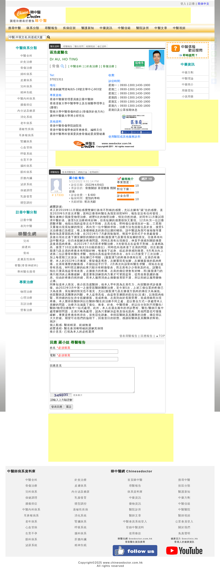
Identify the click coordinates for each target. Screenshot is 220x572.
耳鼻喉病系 (26, 135)
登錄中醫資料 (135, 527)
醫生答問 (79, 46)
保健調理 (26, 190)
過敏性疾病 (26, 129)
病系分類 (32, 28)
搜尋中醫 (14, 28)
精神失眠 (26, 92)
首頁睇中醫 (135, 479)
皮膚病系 (26, 80)
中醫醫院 (184, 509)
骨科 (26, 253)
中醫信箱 (124, 28)
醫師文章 (135, 515)
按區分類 (184, 485)
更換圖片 (77, 395)
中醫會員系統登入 (135, 521)
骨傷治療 (26, 67)
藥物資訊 (135, 503)
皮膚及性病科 (26, 259)
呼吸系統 (26, 153)
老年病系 (26, 123)
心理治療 (26, 297)
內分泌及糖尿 (26, 110)
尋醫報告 (51, 28)
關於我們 (184, 527)
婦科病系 (26, 74)
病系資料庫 (135, 491)
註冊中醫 (26, 220)
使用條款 (135, 533)
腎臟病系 (26, 141)
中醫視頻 (179, 28)
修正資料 (102, 46)
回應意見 (56, 365)
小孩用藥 (188, 96)
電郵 (53, 355)
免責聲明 (184, 533)
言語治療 (26, 303)
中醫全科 (26, 55)
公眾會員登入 (184, 521)
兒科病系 (26, 86)
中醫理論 (188, 78)
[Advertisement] (128, 15)
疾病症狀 (69, 28)
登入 (183, 3)
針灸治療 (26, 61)
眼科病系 (26, 171)
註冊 (192, 3)
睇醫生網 (27, 234)
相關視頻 (90, 46)
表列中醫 (26, 226)
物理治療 (26, 291)
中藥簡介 (188, 84)
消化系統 (26, 116)
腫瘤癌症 (26, 104)
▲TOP (160, 335)
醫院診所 (142, 28)
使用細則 (94, 172)
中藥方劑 (188, 72)
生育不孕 (26, 159)
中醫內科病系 (26, 98)
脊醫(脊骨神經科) (26, 265)
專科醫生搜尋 (26, 271)
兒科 (26, 240)
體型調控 (26, 202)
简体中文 (203, 3)
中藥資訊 (106, 28)
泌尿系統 (26, 184)
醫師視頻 (184, 515)
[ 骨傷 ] (58, 66)
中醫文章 (161, 28)
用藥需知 (188, 90)
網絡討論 (82, 172)
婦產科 (26, 247)
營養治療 (26, 310)
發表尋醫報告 (69, 172)
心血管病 (26, 147)
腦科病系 (26, 165)
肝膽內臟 (26, 178)
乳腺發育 (26, 196)
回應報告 (147, 335)
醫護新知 (87, 28)
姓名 (53, 347)
